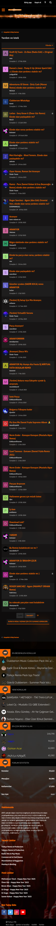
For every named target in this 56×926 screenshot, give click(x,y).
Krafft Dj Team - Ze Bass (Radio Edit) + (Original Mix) (31, 53)
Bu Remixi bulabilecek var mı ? (24, 557)
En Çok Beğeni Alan (23, 718)
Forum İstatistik (22, 746)
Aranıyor (17, 226)
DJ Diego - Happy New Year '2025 (14, 898)
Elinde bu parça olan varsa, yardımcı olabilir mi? (29, 266)
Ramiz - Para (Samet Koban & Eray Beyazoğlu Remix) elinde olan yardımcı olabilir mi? (29, 195)
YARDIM (16, 544)
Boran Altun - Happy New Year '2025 (15, 895)
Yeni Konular (21, 690)
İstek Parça (17, 406)
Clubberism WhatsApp (21, 110)
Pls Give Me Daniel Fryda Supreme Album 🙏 (29, 432)
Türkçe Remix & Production (12, 855)
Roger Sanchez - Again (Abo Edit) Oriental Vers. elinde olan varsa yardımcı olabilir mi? (29, 212)
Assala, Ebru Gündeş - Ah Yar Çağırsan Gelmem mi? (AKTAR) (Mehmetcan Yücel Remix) (30, 708)
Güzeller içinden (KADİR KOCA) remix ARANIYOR (27, 295)
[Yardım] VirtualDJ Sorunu (23, 322)
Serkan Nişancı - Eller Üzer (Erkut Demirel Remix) (30, 713)
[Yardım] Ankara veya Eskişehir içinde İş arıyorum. (27, 392)
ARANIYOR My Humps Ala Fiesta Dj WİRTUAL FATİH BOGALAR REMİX (29, 376)
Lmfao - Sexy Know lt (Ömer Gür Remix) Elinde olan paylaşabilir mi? (27, 125)
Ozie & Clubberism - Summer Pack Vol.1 (27, 685)
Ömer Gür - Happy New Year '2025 (15, 891)
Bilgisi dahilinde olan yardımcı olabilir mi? (28, 251)
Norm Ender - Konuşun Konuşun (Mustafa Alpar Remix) (30, 446)
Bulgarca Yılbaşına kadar (22, 419)
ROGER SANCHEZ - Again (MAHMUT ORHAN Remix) (29, 597)
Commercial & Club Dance (12, 866)
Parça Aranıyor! (19, 335)
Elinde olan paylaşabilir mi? (23, 280)
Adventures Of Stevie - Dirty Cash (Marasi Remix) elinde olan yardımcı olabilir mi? (28, 86)
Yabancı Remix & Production (12, 859)
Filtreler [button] (49, 45)
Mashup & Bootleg (8, 873)
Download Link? (19, 531)
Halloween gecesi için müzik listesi (26, 506)
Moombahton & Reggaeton (12, 869)
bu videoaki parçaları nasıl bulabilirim (27, 612)
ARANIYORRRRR (19, 348)
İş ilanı (16, 519)
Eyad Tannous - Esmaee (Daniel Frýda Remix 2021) (29, 463)
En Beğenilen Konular (25, 663)
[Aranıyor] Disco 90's (21, 361)
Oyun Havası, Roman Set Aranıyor (25, 181)
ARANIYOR (17, 239)
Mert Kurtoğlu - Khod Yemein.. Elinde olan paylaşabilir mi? (28, 166)
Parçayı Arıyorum (20, 493)
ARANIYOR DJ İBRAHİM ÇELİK (24, 570)
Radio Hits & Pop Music (10, 862)
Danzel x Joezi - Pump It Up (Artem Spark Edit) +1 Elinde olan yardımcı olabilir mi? (30, 70)
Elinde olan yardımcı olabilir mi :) (25, 583)
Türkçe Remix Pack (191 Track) (25, 680)
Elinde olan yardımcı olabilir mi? (25, 152)
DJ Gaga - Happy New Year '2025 (14, 902)
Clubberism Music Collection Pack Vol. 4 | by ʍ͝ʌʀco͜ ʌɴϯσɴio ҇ (28, 669)
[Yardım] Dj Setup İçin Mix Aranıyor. (26, 309)
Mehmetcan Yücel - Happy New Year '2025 (18, 888)
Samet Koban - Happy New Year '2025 (16, 905)
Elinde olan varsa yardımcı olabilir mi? (27, 139)
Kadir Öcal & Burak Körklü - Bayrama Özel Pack (28, 674)
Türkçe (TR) (11, 922)
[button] (3, 10)
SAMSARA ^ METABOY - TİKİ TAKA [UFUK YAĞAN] (30, 697)
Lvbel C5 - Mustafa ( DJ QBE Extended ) (28, 702)
